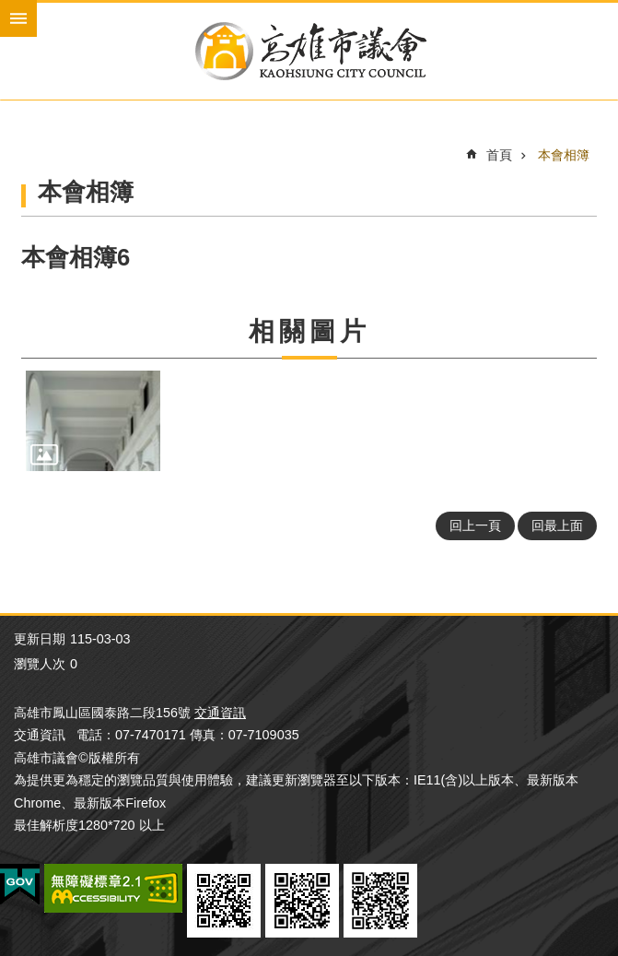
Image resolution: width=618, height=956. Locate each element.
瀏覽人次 (39, 663)
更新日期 (39, 638)
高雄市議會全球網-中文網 (309, 51)
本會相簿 (563, 155)
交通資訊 (220, 712)
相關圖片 (309, 331)
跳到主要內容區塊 (9, 9)
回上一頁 (475, 525)
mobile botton (18, 18)
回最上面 (557, 525)
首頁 (499, 155)
